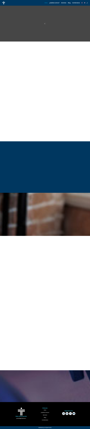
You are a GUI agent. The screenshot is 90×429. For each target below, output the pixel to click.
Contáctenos (76, 3)
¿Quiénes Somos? (45, 412)
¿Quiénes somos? (54, 3)
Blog (69, 3)
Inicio (46, 3)
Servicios (63, 3)
